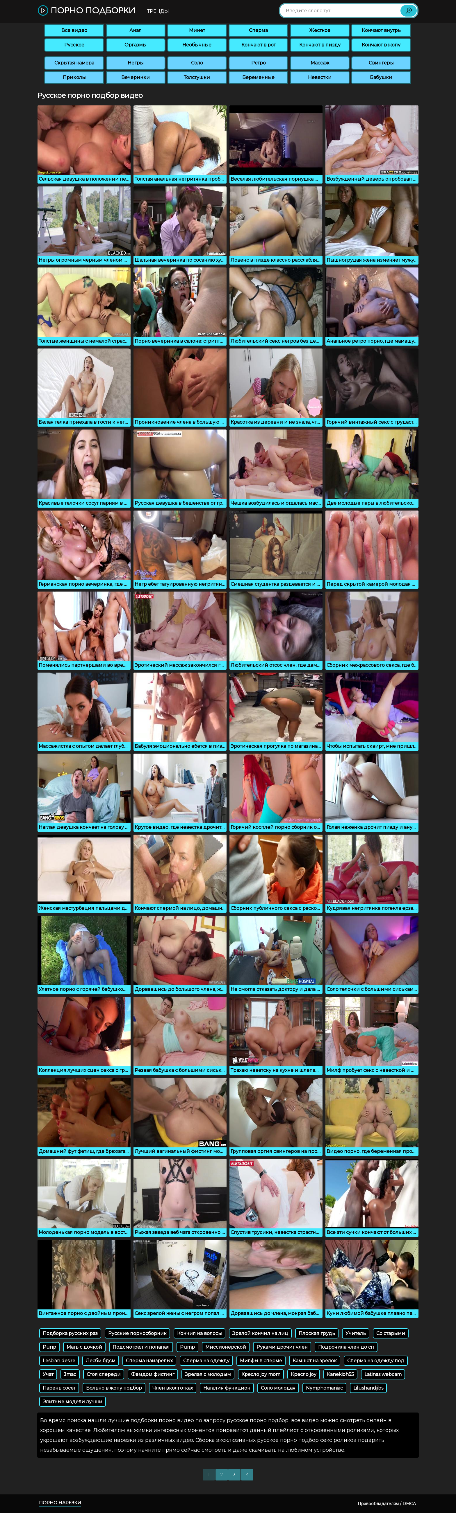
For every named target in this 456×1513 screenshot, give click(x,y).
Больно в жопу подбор (114, 1388)
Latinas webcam (383, 1374)
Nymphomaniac (324, 1388)
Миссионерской (225, 1347)
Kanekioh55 (340, 1374)
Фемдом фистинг (152, 1374)
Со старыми (390, 1333)
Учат (48, 1374)
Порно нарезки (60, 1502)
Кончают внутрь (381, 30)
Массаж (320, 63)
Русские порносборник (137, 1333)
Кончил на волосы (199, 1333)
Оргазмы (135, 45)
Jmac (70, 1374)
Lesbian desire (59, 1360)
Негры (136, 63)
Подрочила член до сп (346, 1347)
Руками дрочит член (282, 1347)
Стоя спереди (104, 1374)
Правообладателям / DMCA (387, 1503)
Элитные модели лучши (72, 1401)
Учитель (355, 1333)
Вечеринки (135, 77)
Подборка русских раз (70, 1333)
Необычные (196, 45)
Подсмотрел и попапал (141, 1347)
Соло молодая (278, 1388)
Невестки (320, 77)
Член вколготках (172, 1388)
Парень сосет (59, 1388)
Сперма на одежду (206, 1360)
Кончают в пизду (320, 45)
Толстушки (197, 77)
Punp (49, 1347)
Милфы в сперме (261, 1360)
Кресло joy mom (260, 1374)
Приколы (74, 77)
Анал (135, 30)
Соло (197, 63)
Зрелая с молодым (208, 1374)
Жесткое (319, 30)
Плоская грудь (317, 1333)
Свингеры (381, 63)
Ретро (258, 63)
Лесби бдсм (100, 1360)
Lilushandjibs (368, 1388)
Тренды (158, 11)
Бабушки (381, 77)
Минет (197, 30)
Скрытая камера (74, 63)
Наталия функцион (226, 1388)
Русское (74, 45)
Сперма (258, 30)
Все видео (74, 30)
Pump (187, 1347)
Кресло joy (303, 1374)
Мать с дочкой (84, 1347)
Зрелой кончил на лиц (260, 1333)
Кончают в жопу (381, 45)
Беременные (258, 77)
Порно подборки (86, 11)
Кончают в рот (258, 45)
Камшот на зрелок (315, 1360)
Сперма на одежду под (375, 1360)
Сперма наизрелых (149, 1360)
